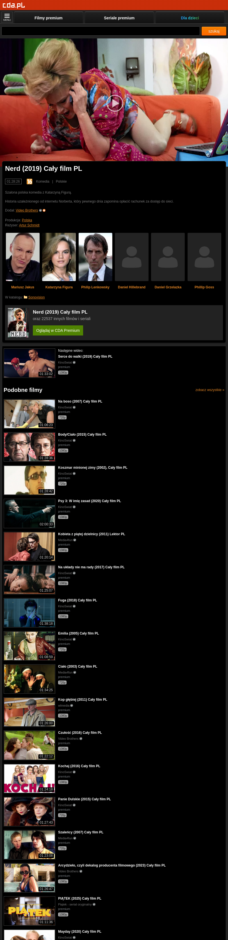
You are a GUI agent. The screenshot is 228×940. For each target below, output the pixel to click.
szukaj (214, 31)
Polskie (61, 181)
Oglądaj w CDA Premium (58, 330)
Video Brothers (27, 210)
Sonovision (36, 297)
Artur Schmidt (29, 225)
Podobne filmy (23, 390)
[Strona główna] (14, 5)
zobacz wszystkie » (209, 390)
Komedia (42, 181)
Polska (27, 220)
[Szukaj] (100, 31)
